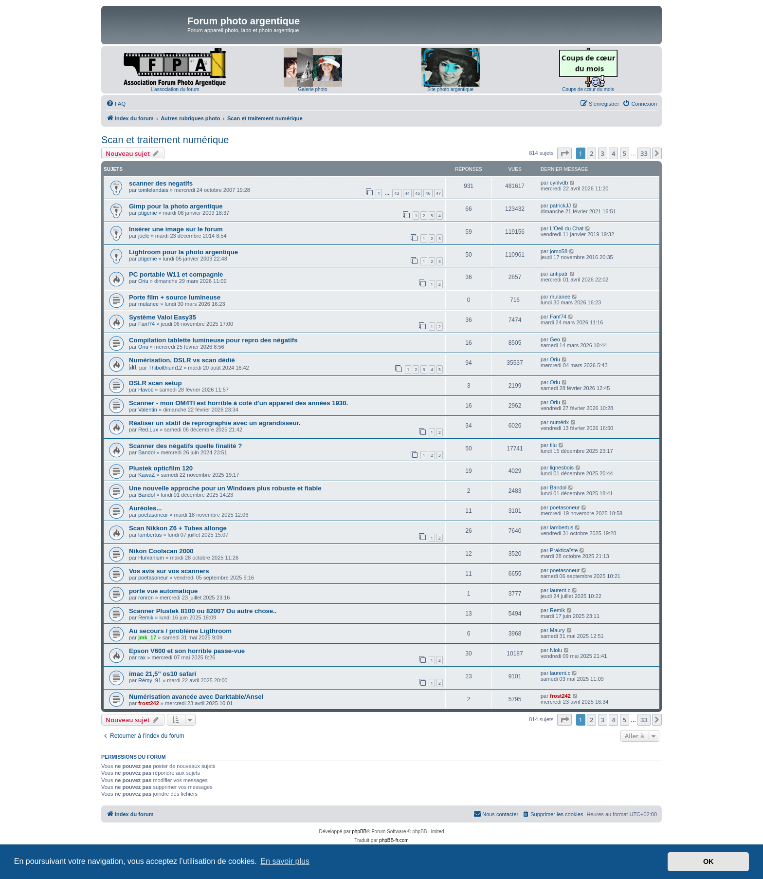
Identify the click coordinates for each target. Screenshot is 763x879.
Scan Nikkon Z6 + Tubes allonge (178, 528)
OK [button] (708, 861)
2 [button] (591, 153)
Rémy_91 (149, 680)
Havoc (145, 390)
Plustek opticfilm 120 (161, 468)
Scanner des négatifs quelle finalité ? (185, 445)
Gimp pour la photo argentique (176, 206)
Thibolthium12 (165, 368)
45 (417, 193)
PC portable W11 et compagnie (176, 274)
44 (407, 193)
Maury (557, 630)
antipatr (559, 274)
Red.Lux (148, 429)
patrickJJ (560, 205)
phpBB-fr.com (394, 840)
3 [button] (602, 153)
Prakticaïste (564, 550)
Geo (555, 339)
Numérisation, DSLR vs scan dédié (182, 360)
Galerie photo (312, 89)
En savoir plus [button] (284, 861)
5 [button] (624, 153)
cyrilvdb (559, 183)
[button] (564, 153)
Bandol (146, 452)
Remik (145, 617)
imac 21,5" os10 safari (162, 673)
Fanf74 (146, 324)
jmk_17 (147, 637)
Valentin (147, 409)
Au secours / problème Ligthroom (180, 631)
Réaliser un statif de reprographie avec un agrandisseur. (215, 423)
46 (427, 193)
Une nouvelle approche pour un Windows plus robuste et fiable (225, 488)
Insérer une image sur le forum (176, 229)
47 (438, 193)
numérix (559, 422)
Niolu (556, 650)
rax (141, 657)
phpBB (359, 831)
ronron (146, 597)
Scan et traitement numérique (165, 139)
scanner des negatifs (161, 183)
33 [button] (644, 153)
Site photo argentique (450, 89)
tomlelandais (153, 190)
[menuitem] (116, 104)
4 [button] (613, 153)
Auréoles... (145, 508)
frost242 (148, 703)
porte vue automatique (163, 591)
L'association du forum (175, 89)
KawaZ (146, 475)
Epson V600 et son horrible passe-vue (187, 651)
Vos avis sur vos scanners (169, 571)
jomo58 (558, 251)
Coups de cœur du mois (588, 89)
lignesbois (562, 467)
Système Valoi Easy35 (162, 317)
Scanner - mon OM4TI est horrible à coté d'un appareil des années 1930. (238, 403)
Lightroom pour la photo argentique (183, 252)
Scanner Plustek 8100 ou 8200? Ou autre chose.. (202, 611)
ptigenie (147, 213)
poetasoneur (153, 515)
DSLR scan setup (155, 383)
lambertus (150, 535)
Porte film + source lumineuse (174, 297)
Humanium (151, 558)
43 (396, 193)
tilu (553, 445)
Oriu (143, 281)
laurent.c (560, 590)
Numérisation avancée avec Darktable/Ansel (196, 696)
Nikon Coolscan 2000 (161, 551)
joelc (143, 236)
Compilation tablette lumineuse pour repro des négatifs (213, 340)
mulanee (148, 304)
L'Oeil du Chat (566, 228)
